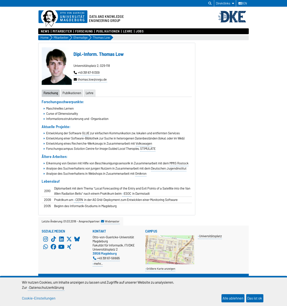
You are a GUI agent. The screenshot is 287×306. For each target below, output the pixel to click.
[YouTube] (61, 247)
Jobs (140, 31)
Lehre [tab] (89, 93)
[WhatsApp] (45, 247)
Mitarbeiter (62, 31)
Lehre (128, 31)
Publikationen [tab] (72, 93)
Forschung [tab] (51, 93)
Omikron (141, 173)
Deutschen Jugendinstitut (168, 168)
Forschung (84, 31)
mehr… (98, 263)
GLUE (85, 133)
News (45, 31)
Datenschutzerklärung (46, 288)
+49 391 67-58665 (106, 258)
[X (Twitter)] (69, 239)
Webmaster (110, 221)
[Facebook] (53, 247)
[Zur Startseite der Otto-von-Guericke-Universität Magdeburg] (63, 18)
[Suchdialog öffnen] (210, 3)
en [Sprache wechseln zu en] (242, 3)
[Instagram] (45, 239)
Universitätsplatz (210, 236)
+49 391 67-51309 (86, 72)
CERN (79, 199)
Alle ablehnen (233, 298)
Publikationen (108, 31)
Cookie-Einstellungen (38, 298)
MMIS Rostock (179, 163)
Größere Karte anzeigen (161, 268)
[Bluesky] (77, 239)
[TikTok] (53, 239)
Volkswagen (144, 143)
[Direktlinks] (225, 3)
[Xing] (69, 247)
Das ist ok (254, 298)
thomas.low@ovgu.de (90, 79)
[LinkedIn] (61, 239)
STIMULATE (148, 148)
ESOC (127, 193)
